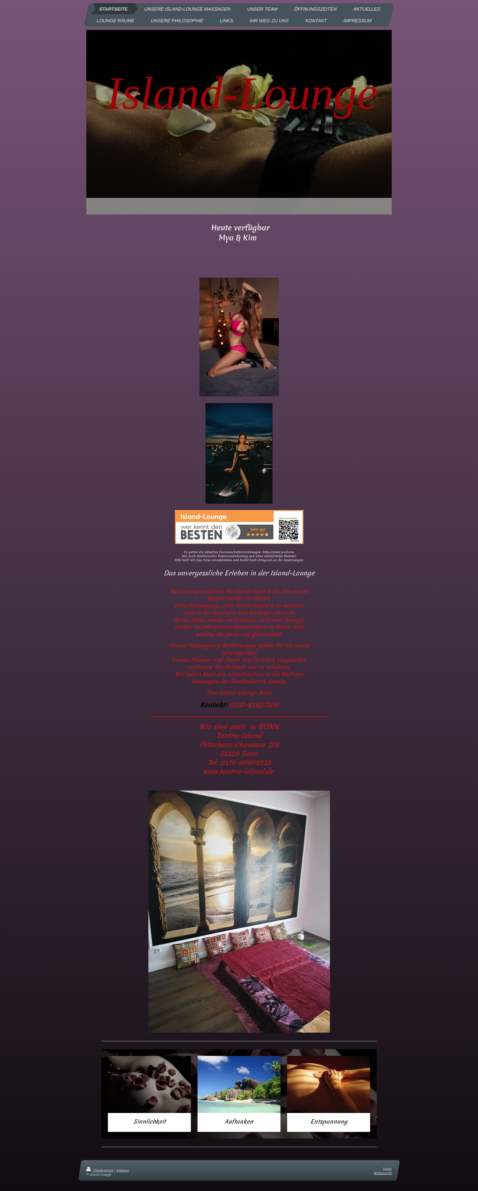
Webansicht (383, 1173)
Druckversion (100, 1170)
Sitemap (123, 1170)
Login (387, 1168)
